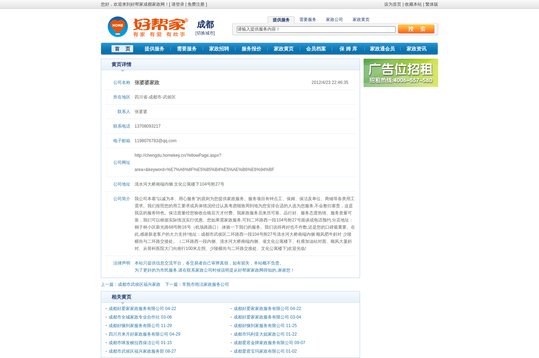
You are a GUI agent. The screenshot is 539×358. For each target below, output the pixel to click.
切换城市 (205, 33)
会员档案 (316, 49)
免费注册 (196, 4)
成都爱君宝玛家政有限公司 (259, 351)
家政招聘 (219, 49)
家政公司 (334, 19)
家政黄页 (361, 19)
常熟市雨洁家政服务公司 (205, 284)
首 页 (122, 49)
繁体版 (431, 4)
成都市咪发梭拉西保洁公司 (134, 342)
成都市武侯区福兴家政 (139, 284)
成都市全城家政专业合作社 (134, 317)
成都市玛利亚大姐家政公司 (259, 334)
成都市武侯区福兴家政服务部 (136, 351)
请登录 (178, 4)
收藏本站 (413, 4)
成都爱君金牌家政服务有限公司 (263, 342)
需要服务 (307, 19)
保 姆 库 (348, 49)
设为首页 (392, 4)
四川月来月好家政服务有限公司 (138, 334)
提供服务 (154, 49)
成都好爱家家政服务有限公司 (136, 308)
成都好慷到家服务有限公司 (134, 325)
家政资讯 (416, 49)
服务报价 (251, 49)
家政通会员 (382, 49)
